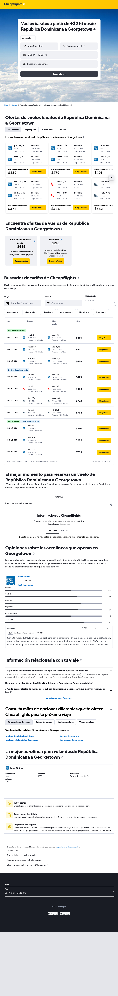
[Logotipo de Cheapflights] (13, 4)
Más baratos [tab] (13, 127)
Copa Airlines (24, 574)
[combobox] (28, 38)
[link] (21, 259)
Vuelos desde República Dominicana (22, 738)
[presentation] (94, 29)
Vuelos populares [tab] (65, 720)
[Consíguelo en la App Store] (64, 911)
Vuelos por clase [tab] (86, 720)
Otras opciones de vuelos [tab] (19, 720)
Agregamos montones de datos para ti (60, 857)
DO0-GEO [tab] (52, 528)
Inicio (6, 103)
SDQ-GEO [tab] (59, 494)
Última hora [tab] (47, 127)
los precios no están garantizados (67, 845)
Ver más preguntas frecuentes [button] (59, 696)
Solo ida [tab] (62, 127)
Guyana (14, 103)
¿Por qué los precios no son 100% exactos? (60, 862)
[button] (38, 54)
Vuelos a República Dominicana (20, 734)
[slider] (114, 302)
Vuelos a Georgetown (69, 734)
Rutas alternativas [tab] (44, 720)
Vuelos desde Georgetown (71, 738)
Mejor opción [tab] (30, 127)
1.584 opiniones (25, 583)
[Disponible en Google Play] (52, 911)
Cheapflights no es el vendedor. (60, 852)
